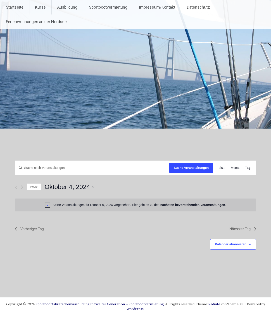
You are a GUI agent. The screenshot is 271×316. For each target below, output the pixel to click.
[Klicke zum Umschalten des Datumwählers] (69, 187)
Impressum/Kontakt (157, 7)
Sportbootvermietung (108, 7)
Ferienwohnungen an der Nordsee (36, 21)
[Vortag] (16, 187)
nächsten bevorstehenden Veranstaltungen (192, 205)
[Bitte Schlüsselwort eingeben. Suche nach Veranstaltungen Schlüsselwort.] (92, 168)
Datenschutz (198, 7)
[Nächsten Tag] (22, 187)
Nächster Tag (242, 229)
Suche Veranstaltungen (191, 168)
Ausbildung (67, 7)
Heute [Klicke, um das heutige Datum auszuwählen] (34, 186)
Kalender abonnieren (230, 244)
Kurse (40, 7)
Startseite (15, 7)
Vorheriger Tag (29, 229)
